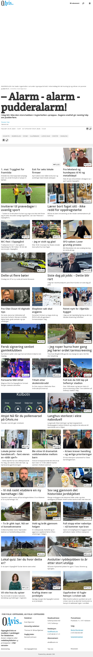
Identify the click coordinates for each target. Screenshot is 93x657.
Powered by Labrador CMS (46, 654)
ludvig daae (45, 136)
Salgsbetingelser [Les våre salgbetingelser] (77, 637)
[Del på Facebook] (87, 128)
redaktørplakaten (8, 640)
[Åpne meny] (89, 3)
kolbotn (6, 136)
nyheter (55, 136)
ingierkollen (16, 136)
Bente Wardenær (77, 630)
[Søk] (83, 3)
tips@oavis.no (53, 631)
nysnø (25, 136)
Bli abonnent (74, 3)
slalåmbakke (34, 136)
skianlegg (64, 136)
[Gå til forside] (7, 3)
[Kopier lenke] (90, 128)
